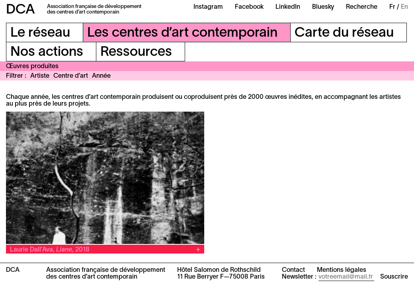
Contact (293, 270)
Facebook (249, 7)
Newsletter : (299, 277)
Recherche (361, 7)
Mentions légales (341, 270)
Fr (392, 7)
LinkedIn (287, 7)
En (404, 7)
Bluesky (323, 7)
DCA (20, 10)
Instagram (208, 7)
